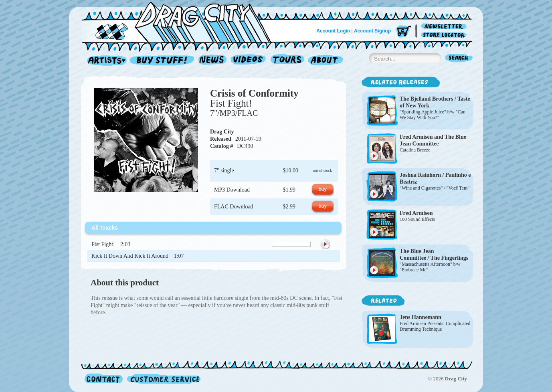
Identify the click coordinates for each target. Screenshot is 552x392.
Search (459, 59)
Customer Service (163, 379)
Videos (249, 60)
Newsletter (445, 26)
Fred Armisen (416, 137)
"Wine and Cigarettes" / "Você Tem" (434, 188)
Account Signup (372, 31)
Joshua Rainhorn (420, 175)
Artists (105, 60)
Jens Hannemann (420, 317)
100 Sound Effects (417, 219)
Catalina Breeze (415, 150)
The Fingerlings (450, 258)
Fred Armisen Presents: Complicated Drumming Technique (435, 326)
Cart (404, 32)
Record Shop (163, 60)
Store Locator (445, 35)
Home (181, 22)
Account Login (333, 31)
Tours (287, 60)
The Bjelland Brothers (426, 99)
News (213, 60)
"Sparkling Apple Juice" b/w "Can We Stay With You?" (432, 114)
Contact (104, 379)
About (325, 60)
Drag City (222, 132)
